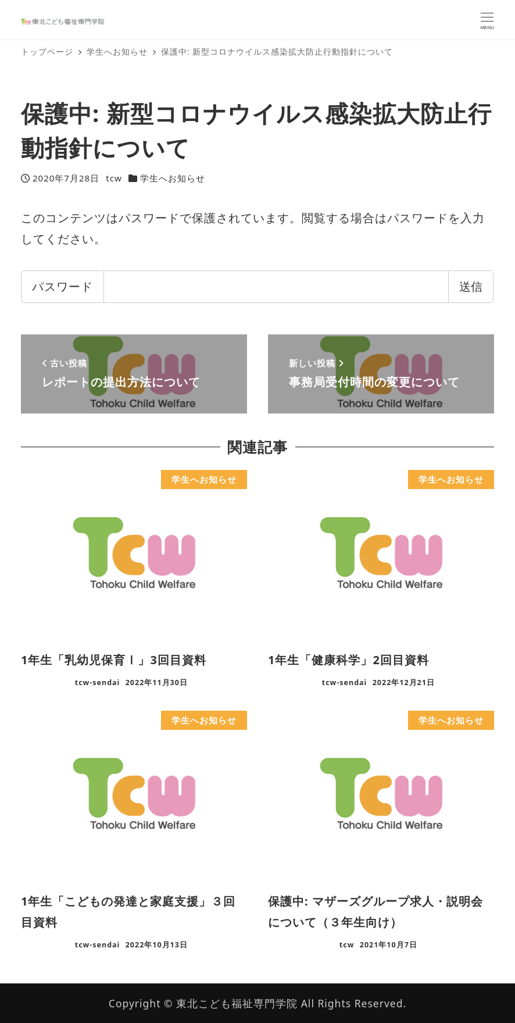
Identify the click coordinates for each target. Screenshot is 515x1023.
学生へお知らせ (172, 178)
